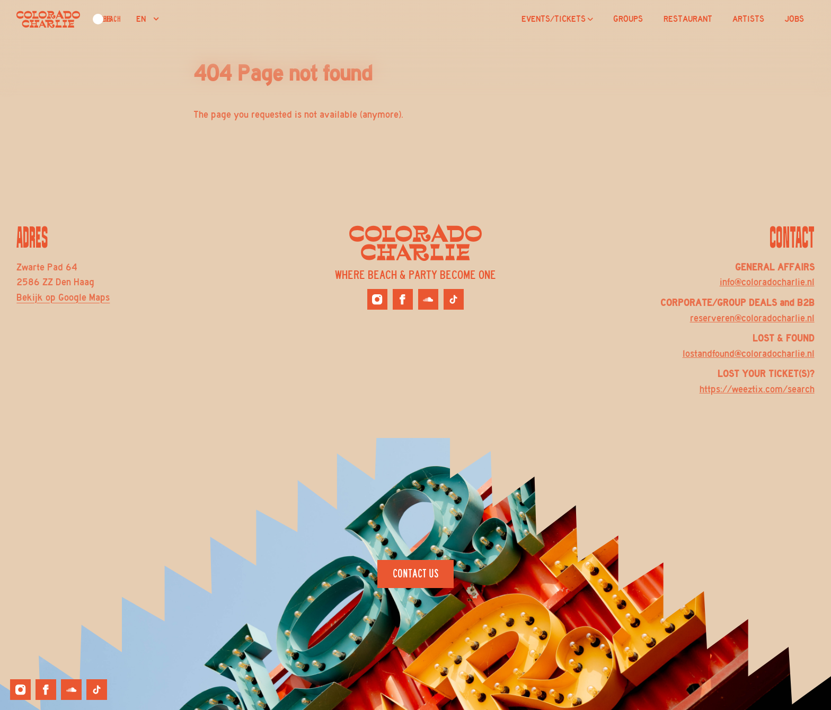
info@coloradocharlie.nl (767, 282)
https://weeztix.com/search (757, 389)
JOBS (794, 19)
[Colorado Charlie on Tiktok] (454, 299)
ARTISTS (748, 19)
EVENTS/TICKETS (557, 19)
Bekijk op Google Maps (63, 297)
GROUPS (628, 19)
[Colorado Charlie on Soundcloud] (428, 299)
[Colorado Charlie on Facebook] (403, 299)
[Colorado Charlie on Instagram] (377, 299)
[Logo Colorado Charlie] (48, 19)
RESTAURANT (688, 19)
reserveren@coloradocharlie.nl (752, 318)
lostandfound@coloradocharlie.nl (749, 354)
